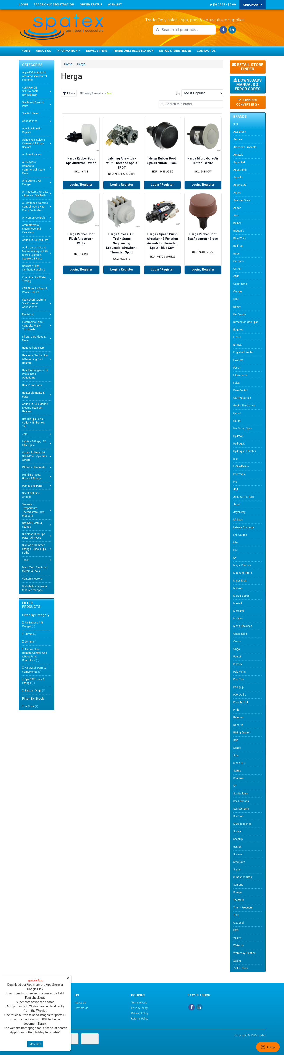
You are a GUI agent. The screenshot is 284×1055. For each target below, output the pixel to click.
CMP (236, 276)
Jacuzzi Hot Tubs (243, 496)
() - (223, 4)
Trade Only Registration (54, 4)
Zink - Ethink (240, 968)
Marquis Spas (241, 595)
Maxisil (237, 603)
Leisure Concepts (243, 527)
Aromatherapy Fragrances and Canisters (31, 229)
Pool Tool (238, 679)
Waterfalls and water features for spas (34, 588)
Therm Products (243, 907)
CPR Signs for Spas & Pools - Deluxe (34, 290)
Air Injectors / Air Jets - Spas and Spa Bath (35, 193)
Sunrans (238, 884)
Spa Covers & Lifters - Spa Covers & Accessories (34, 303)
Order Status (91, 4)
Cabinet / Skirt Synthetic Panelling (33, 267)
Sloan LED (239, 763)
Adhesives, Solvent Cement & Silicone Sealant (33, 143)
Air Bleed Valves (32, 154)
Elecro (237, 337)
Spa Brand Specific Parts (33, 104)
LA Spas (238, 519)
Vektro (237, 937)
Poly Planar (240, 671)
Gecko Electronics (244, 405)
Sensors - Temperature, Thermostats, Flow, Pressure (33, 510)
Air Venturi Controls (33, 217)
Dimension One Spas (245, 322)
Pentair (237, 656)
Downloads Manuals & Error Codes (248, 84)
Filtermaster (240, 375)
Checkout (252, 4)
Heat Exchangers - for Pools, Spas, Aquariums (35, 374)
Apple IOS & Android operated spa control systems (34, 76)
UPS (235, 930)
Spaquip (238, 839)
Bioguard (238, 230)
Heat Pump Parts (32, 385)
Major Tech (240, 580)
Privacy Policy (139, 1008)
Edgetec (238, 329)
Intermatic (239, 474)
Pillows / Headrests (33, 467)
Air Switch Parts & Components (34, 669)
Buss (236, 253)
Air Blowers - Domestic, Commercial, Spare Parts (33, 168)
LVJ (235, 550)
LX (234, 557)
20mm (30, 634)
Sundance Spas (242, 877)
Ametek (238, 154)
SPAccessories (242, 823)
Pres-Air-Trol (240, 702)
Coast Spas (240, 283)
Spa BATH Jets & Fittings (32, 525)
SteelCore (239, 861)
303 (235, 124)
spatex (237, 846)
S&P (235, 740)
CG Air (237, 268)
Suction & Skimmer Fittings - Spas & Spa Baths (34, 549)
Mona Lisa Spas (242, 626)
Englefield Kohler (243, 352)
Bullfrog (238, 245)
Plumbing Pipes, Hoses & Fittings (32, 476)
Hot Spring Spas (242, 428)
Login (23, 4)
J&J (235, 489)
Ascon (237, 207)
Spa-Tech (238, 816)
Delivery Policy (139, 1013)
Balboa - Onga (35, 690)
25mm (30, 641)
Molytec (238, 618)
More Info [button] (35, 1044)
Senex (237, 747)
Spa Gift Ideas (30, 113)
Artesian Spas (241, 200)
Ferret (236, 367)
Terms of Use (139, 1002)
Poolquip (238, 687)
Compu (237, 291)
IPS (235, 481)
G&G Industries (242, 397)
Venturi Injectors (32, 578)
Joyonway (239, 512)
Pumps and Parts (32, 485)
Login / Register (81, 184)
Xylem (237, 960)
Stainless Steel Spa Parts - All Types (33, 536)
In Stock (31, 706)
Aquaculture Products (35, 240)
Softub (237, 770)
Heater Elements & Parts (33, 394)
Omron (237, 641)
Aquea (237, 192)
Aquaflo (237, 177)
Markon (237, 588)
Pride (236, 709)
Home (25, 50)
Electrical (27, 314)
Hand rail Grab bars (33, 347)
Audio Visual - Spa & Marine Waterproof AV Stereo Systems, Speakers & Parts (35, 253)
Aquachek (239, 162)
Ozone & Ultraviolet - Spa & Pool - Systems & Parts (34, 456)
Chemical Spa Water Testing (34, 279)
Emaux (237, 344)
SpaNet (237, 831)
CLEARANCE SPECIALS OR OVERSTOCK (30, 91)
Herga (81, 64)
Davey (237, 306)
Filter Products (31, 605)
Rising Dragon (241, 732)
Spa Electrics (241, 801)
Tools (25, 560)
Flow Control (240, 390)
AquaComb (240, 169)
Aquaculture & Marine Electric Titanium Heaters (35, 408)
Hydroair (238, 436)
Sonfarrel (238, 778)
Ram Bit (238, 724)
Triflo (236, 915)
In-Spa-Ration (241, 466)
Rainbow (238, 717)
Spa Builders (240, 793)
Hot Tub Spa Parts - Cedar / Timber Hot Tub (33, 422)
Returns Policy (139, 1018)
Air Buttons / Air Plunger (31, 182)
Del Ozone (239, 314)
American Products (244, 147)
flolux (236, 382)
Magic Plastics (242, 565)
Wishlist (115, 4)
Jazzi (236, 504)
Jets (25, 434)
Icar (235, 458)
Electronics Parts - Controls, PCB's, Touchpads (33, 326)
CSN (235, 299)
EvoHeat (238, 360)
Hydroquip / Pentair (244, 451)
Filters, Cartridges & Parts (33, 338)
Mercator (238, 610)
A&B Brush (239, 131)
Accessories (29, 120)
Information (68, 50)
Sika (235, 755)
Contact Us (206, 50)
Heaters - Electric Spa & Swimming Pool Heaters (35, 359)
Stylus (237, 869)
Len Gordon (240, 534)
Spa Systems (241, 808)
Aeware (237, 139)
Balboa (237, 223)
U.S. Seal (238, 922)
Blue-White (239, 238)
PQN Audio (239, 694)
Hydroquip (239, 443)
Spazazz (238, 854)
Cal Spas (238, 261)
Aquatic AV (240, 185)
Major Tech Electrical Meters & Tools (34, 569)
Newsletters (96, 50)
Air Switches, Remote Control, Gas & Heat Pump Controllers (35, 206)
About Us (43, 50)
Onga (236, 649)
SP (234, 785)
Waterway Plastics (244, 953)
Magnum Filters (242, 572)
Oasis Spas (240, 633)
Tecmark (238, 900)
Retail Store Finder (175, 50)
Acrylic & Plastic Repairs (31, 130)
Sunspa (237, 892)
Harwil (237, 413)
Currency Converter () (247, 102)
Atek (236, 215)
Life (235, 542)
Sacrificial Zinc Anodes (31, 495)
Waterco (238, 945)
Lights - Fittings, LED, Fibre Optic (34, 443)
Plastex (237, 664)
